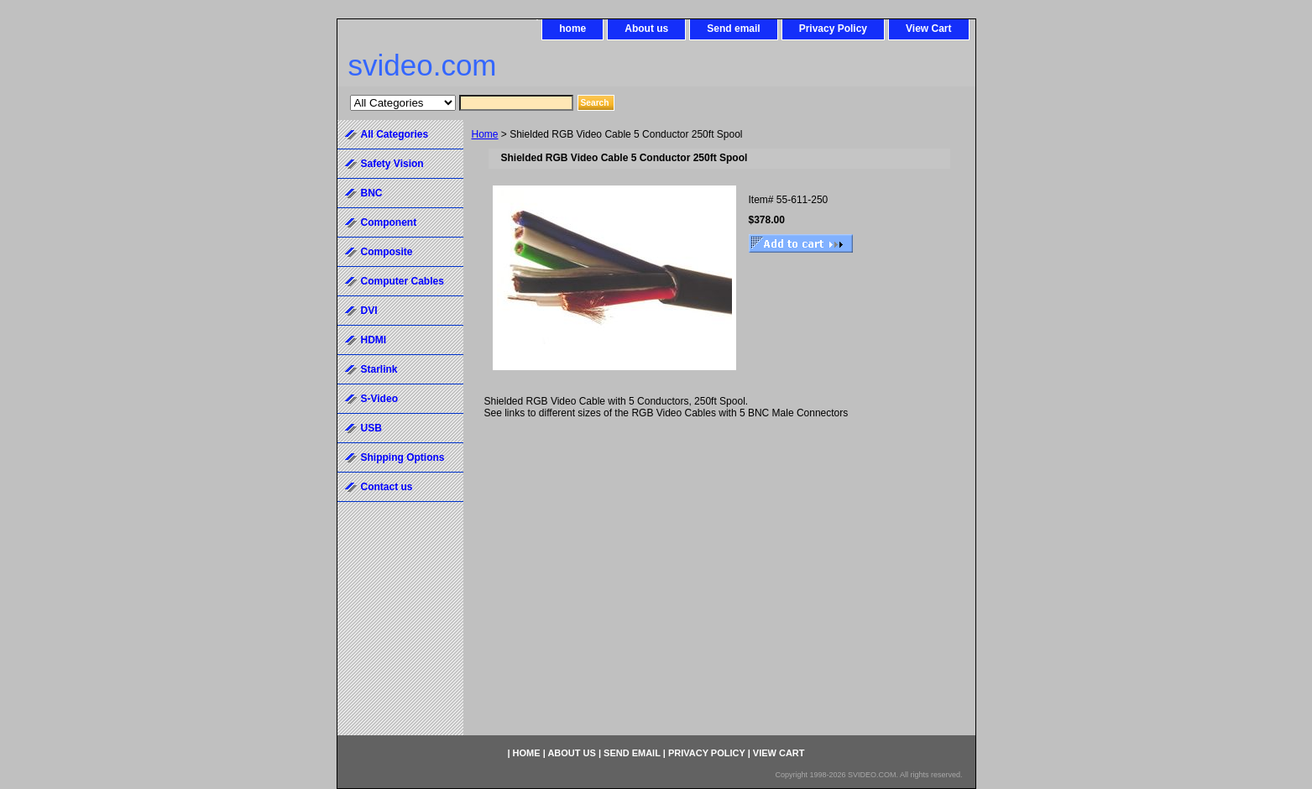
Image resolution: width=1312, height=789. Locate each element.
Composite (387, 252)
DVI (369, 310)
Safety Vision (392, 164)
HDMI (374, 340)
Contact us (387, 487)
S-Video (379, 399)
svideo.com (422, 65)
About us (646, 28)
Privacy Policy (833, 28)
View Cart (928, 28)
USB (371, 428)
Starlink (379, 369)
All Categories (395, 134)
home (572, 28)
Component (389, 222)
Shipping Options (403, 457)
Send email (733, 28)
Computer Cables (402, 281)
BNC (372, 193)
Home (485, 134)
